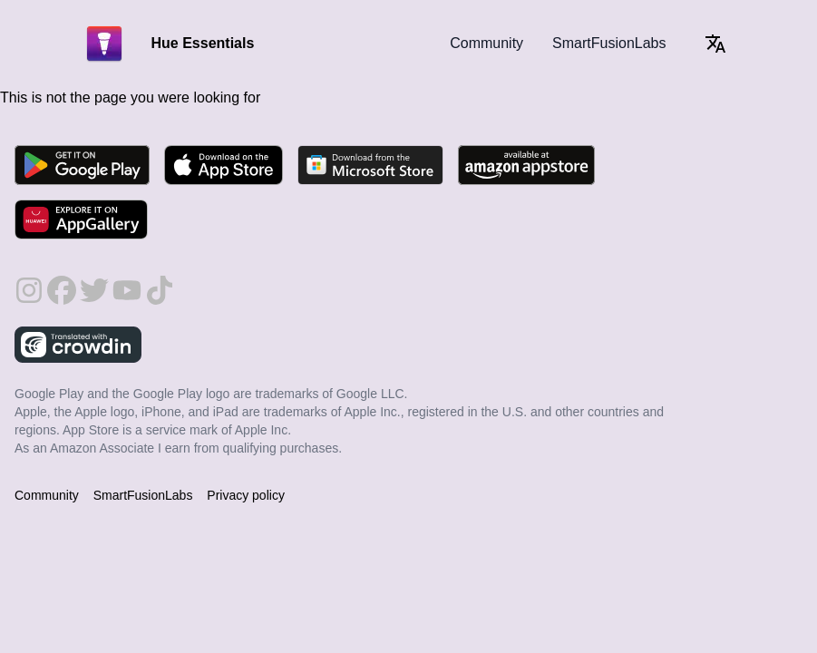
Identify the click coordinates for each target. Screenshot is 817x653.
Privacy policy (246, 495)
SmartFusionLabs (609, 43)
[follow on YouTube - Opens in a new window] (126, 283)
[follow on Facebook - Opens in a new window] (61, 283)
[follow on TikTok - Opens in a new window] (159, 283)
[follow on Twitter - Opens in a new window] (94, 283)
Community (486, 43)
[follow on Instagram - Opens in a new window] (29, 283)
